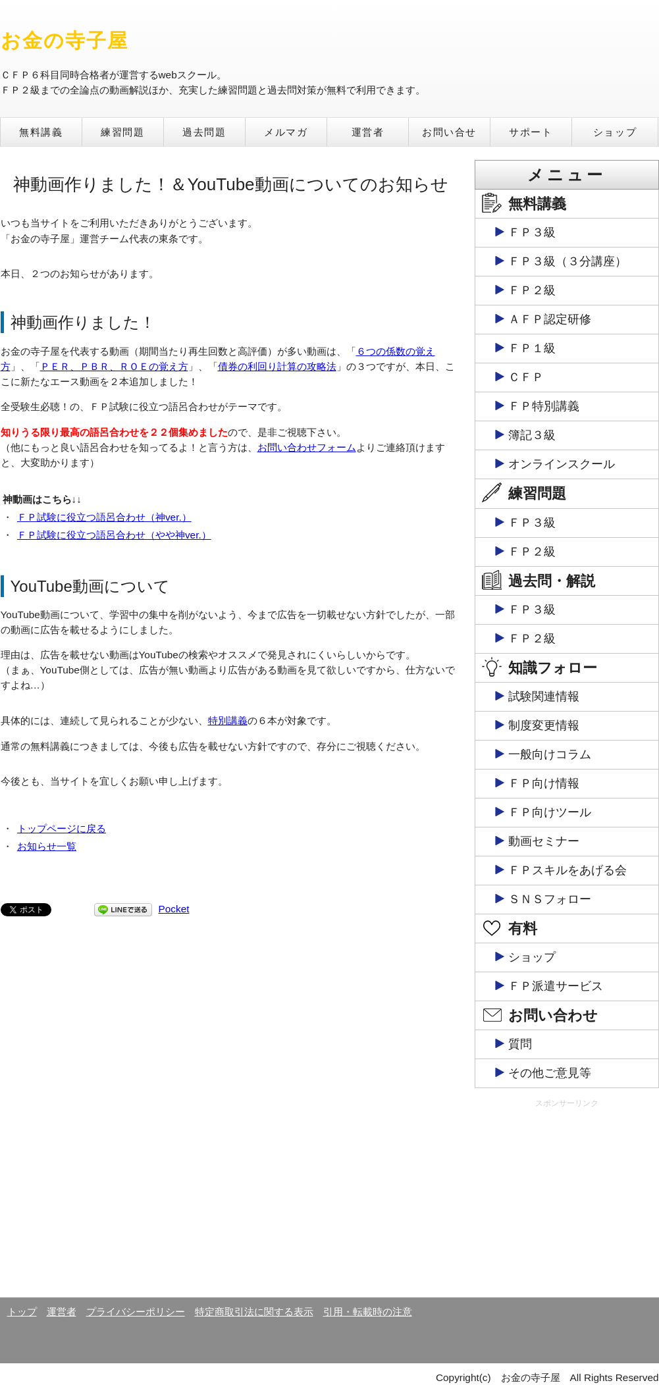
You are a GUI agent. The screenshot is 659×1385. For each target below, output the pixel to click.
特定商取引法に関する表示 (254, 1311)
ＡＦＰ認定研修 (549, 319)
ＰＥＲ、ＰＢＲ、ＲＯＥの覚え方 (114, 366)
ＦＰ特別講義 (543, 406)
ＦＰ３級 (532, 232)
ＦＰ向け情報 (543, 783)
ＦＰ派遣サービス (555, 986)
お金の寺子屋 (65, 40)
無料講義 (41, 132)
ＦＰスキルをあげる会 (567, 870)
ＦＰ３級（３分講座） (567, 261)
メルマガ (285, 132)
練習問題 (122, 132)
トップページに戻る (61, 828)
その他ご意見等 (549, 1073)
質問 (520, 1044)
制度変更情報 (543, 725)
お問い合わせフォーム (306, 447)
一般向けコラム (549, 754)
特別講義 (228, 720)
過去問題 (204, 132)
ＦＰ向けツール (549, 812)
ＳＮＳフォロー (549, 899)
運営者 (368, 132)
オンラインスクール (561, 464)
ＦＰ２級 (532, 290)
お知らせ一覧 (46, 846)
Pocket (174, 908)
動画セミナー (543, 841)
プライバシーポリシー (135, 1311)
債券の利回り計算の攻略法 (277, 366)
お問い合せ (449, 132)
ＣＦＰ (526, 377)
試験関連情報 (543, 696)
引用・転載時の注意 (367, 1311)
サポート (530, 132)
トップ (22, 1311)
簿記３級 (532, 435)
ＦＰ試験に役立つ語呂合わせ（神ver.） (104, 517)
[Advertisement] (567, 1202)
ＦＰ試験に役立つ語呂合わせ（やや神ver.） (114, 534)
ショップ (615, 132)
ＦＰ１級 (532, 348)
